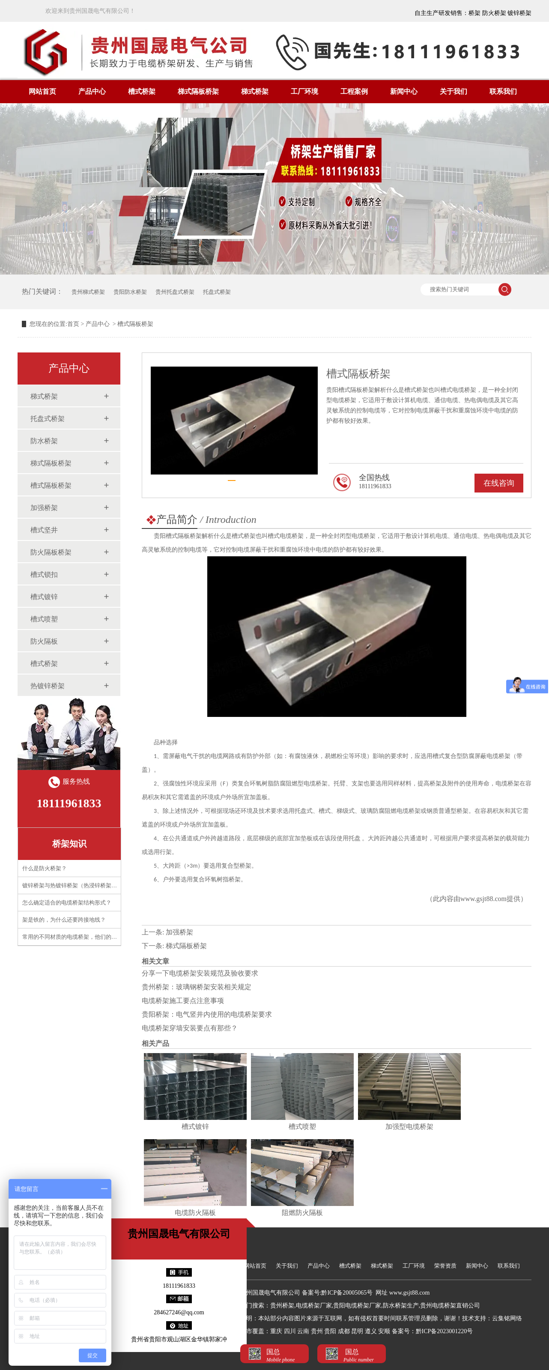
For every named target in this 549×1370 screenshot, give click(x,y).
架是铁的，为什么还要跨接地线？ (64, 919)
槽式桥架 (141, 91)
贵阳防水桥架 (130, 292)
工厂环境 (304, 91)
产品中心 (92, 91)
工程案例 (354, 91)
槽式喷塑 (44, 619)
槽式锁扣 (44, 574)
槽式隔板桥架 (51, 485)
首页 (73, 324)
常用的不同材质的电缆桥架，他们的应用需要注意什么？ (91, 937)
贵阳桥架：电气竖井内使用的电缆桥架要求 (207, 1014)
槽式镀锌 (44, 596)
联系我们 (503, 91)
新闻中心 (404, 91)
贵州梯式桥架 (88, 292)
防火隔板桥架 (51, 552)
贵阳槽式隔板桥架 (178, 536)
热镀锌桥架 (47, 685)
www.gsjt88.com (483, 898)
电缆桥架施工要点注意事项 (183, 1000)
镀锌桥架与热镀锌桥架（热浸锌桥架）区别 (75, 885)
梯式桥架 (255, 91)
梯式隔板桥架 (198, 91)
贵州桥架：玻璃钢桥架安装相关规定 (196, 987)
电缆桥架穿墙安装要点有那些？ (190, 1028)
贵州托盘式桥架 (174, 292)
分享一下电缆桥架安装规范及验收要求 (200, 973)
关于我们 (453, 91)
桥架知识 (69, 843)
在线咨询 (498, 483)
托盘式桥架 (217, 292)
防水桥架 (44, 441)
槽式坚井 (44, 530)
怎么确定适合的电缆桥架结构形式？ (66, 902)
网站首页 (42, 91)
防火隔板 (44, 641)
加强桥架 (44, 507)
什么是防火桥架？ (44, 868)
